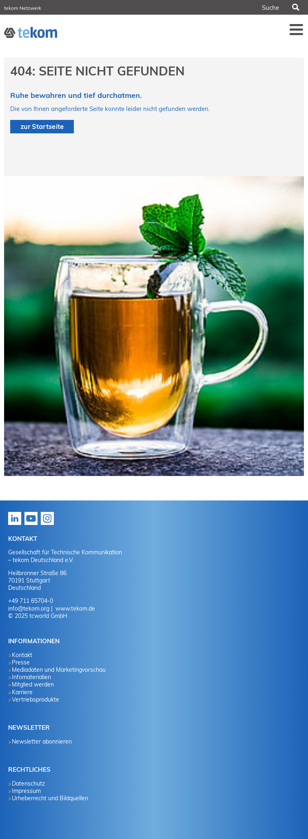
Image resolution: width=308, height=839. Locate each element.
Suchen (295, 7)
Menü (296, 29)
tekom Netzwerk (22, 8)
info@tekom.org (28, 608)
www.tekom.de (74, 608)
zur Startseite (42, 126)
